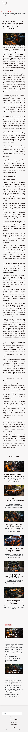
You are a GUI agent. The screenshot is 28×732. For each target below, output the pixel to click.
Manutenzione (14, 717)
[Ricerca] (12, 713)
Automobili (14, 722)
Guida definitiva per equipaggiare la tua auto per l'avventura (14, 576)
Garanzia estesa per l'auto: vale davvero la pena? (14, 525)
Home (2, 11)
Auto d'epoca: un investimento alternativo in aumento (14, 500)
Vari (14, 727)
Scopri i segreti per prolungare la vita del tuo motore (14, 601)
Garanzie (8, 11)
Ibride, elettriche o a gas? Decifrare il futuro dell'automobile (14, 550)
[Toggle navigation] (4, 3)
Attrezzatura (14, 719)
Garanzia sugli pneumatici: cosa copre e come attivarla (14, 475)
